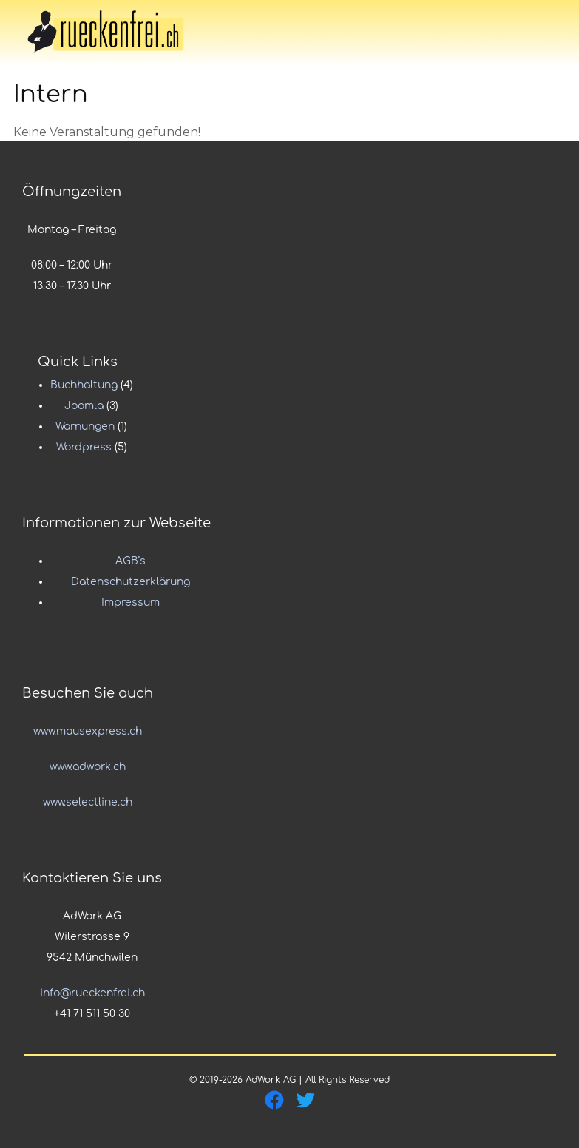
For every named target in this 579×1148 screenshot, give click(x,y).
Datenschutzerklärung (130, 581)
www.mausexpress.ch (87, 731)
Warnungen (85, 426)
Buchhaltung (84, 385)
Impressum (130, 602)
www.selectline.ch (87, 802)
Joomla (84, 405)
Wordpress (84, 447)
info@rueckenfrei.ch (92, 993)
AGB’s (130, 561)
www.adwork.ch (88, 766)
